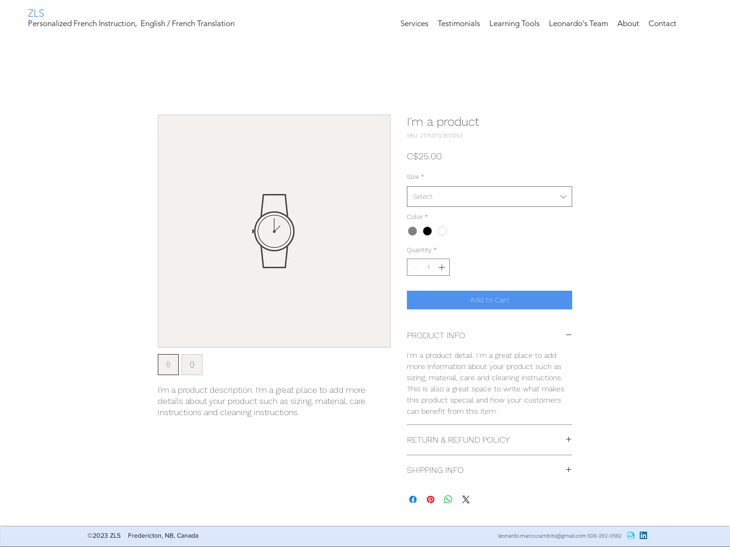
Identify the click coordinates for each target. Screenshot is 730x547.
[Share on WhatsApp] (448, 499)
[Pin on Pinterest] (430, 499)
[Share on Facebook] (413, 499)
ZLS (36, 13)
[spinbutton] (428, 267)
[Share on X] (466, 499)
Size (415, 176)
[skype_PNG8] (631, 535)
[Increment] (442, 267)
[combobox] (489, 196)
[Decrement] (414, 267)
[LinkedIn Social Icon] (643, 535)
